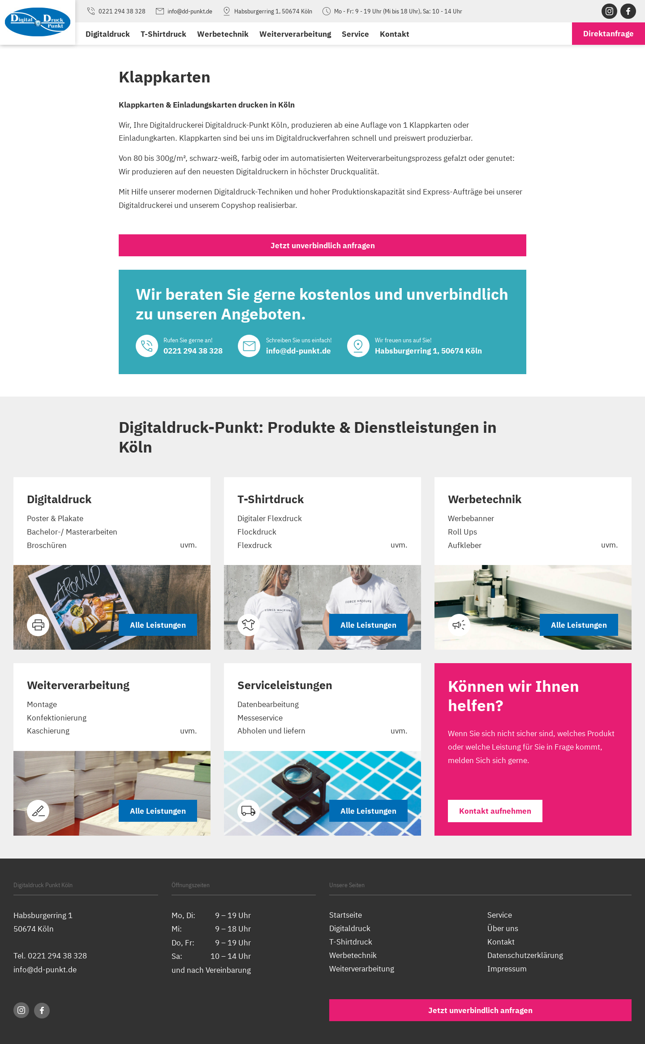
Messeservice (260, 718)
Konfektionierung (56, 718)
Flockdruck (256, 532)
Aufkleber (465, 545)
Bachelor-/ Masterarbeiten (72, 532)
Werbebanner (471, 518)
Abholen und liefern (271, 731)
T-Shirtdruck (163, 34)
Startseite (345, 915)
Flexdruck (254, 545)
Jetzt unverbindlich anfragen (323, 245)
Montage (42, 704)
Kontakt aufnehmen (495, 812)
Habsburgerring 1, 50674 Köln (266, 11)
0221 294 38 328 (116, 11)
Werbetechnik (223, 34)
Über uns (502, 928)
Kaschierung (48, 731)
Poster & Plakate (55, 518)
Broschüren (47, 545)
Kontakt (394, 34)
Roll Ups (462, 532)
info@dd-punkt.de (183, 11)
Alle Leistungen (158, 625)
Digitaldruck (108, 34)
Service (355, 34)
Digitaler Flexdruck (269, 518)
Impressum (507, 968)
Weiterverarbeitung (295, 34)
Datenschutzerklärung (525, 955)
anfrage (608, 34)
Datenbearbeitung (268, 704)
